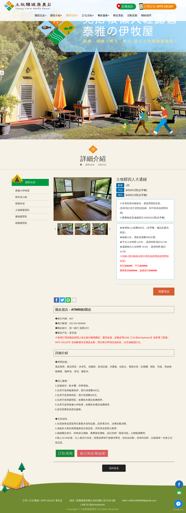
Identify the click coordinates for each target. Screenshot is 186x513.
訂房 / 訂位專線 (30, 500)
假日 (120, 194)
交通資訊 (127, 6)
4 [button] (97, 134)
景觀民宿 (20, 203)
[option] (93, 69)
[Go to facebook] (178, 504)
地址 (71, 500)
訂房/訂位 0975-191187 (158, 6)
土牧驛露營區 (22, 210)
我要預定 (163, 291)
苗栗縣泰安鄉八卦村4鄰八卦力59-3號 (95, 500)
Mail (124, 500)
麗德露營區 (21, 216)
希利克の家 (21, 197)
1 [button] (88, 134)
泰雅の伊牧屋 (22, 190)
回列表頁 (114, 468)
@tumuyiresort (92, 504)
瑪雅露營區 (21, 223)
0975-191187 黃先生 (51, 500)
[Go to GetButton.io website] (178, 510)
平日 (120, 190)
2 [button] (91, 134)
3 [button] (94, 134)
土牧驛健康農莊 (27, 6)
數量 (120, 185)
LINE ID (84, 504)
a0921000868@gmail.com (143, 500)
